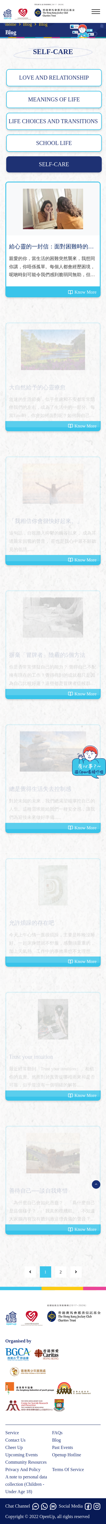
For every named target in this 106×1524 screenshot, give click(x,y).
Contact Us (15, 1440)
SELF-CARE (54, 164)
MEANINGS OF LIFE (54, 99)
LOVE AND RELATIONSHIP (54, 77)
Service (12, 1432)
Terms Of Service (68, 1469)
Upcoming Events (21, 1454)
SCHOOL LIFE (54, 143)
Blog (27, 24)
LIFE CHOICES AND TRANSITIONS (53, 121)
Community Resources (26, 1462)
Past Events (62, 1447)
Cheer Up (14, 1447)
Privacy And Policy (22, 1469)
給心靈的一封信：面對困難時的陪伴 (51, 247)
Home (10, 24)
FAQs (57, 1432)
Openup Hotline (66, 1454)
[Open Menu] (96, 1184)
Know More (82, 292)
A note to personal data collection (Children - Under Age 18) (26, 1484)
